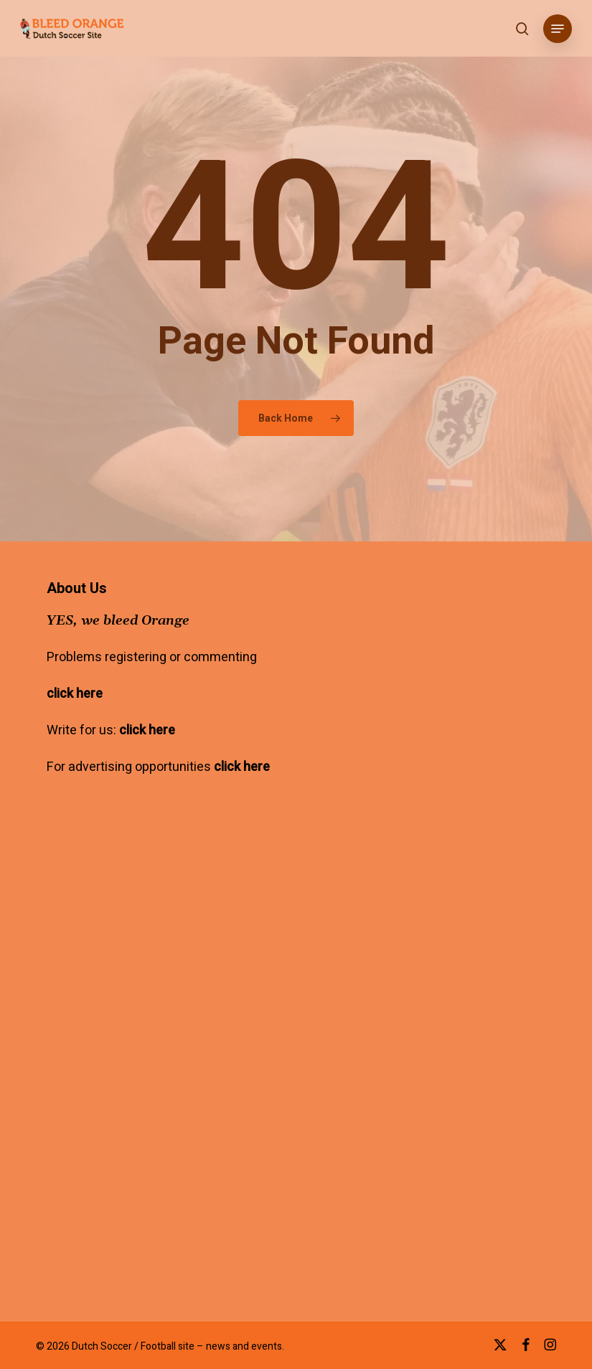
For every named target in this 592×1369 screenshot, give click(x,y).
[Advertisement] (167, 969)
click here (75, 694)
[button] (557, 29)
